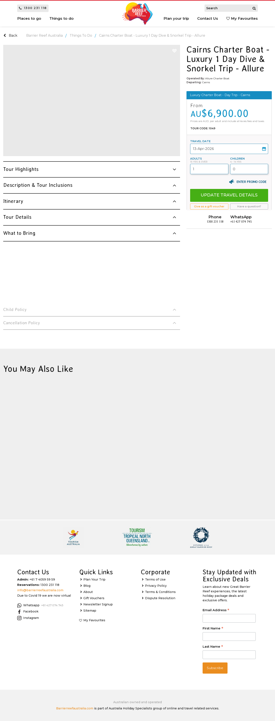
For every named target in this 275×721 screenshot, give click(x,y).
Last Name (213, 647)
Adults (196, 158)
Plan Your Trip (94, 579)
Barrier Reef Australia (44, 35)
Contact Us (207, 18)
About (88, 592)
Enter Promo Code (251, 181)
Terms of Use (155, 579)
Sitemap (89, 610)
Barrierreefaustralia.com (74, 708)
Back (10, 35)
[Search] (254, 8)
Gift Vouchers (93, 598)
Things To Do (81, 35)
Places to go (29, 18)
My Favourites (242, 18)
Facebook (27, 611)
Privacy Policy (156, 586)
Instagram (28, 618)
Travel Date (200, 141)
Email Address (216, 610)
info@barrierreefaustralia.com (40, 590)
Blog (86, 586)
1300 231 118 (33, 8)
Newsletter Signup (98, 604)
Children (237, 158)
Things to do (61, 18)
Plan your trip (176, 18)
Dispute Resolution (160, 598)
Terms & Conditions (160, 592)
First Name (213, 629)
